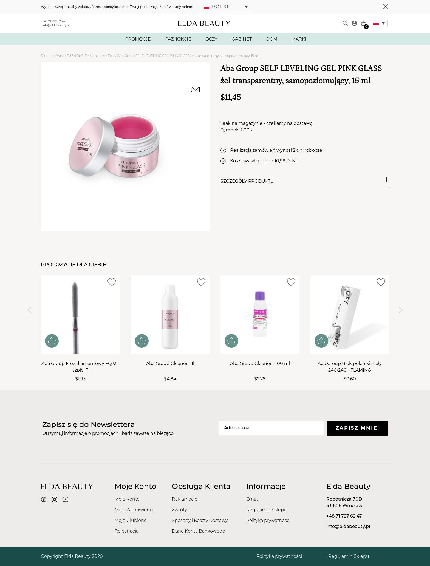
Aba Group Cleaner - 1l (170, 363)
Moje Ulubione (131, 520)
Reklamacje (184, 499)
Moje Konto (127, 499)
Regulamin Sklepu (266, 509)
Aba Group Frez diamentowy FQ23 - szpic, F (80, 367)
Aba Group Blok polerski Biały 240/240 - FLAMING (350, 367)
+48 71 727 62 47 (53, 21)
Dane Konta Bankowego (198, 531)
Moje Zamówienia (134, 509)
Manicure (97, 56)
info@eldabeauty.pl (56, 25)
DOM (271, 39)
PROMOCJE (138, 39)
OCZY (211, 39)
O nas (252, 499)
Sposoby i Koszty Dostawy (200, 520)
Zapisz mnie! (358, 428)
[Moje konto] (354, 23)
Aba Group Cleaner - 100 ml (260, 363)
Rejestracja (126, 531)
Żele (111, 56)
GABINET (242, 39)
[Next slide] (400, 310)
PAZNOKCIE (178, 39)
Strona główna (52, 56)
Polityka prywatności (268, 520)
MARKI (299, 39)
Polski (218, 6)
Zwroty (179, 509)
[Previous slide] (29, 310)
